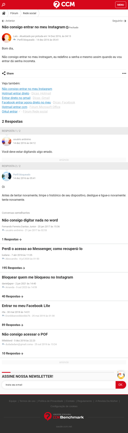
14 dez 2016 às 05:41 (47, 39)
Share (10, 73)
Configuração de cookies (63, 406)
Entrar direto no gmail (16, 98)
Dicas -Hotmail (41, 93)
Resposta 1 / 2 (11, 130)
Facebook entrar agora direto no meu (26, 102)
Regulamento (84, 401)
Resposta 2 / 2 (11, 165)
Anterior (10, 20)
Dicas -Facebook (64, 102)
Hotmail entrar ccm (14, 107)
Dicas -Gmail (41, 98)
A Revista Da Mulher (106, 401)
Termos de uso (27, 401)
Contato (70, 401)
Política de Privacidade (50, 401)
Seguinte (117, 20)
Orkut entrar (10, 111)
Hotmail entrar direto (15, 93)
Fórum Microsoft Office (45, 107)
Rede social (29, 13)
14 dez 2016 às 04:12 (24, 143)
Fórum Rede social (35, 111)
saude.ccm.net (64, 426)
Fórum (14, 13)
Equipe (12, 401)
